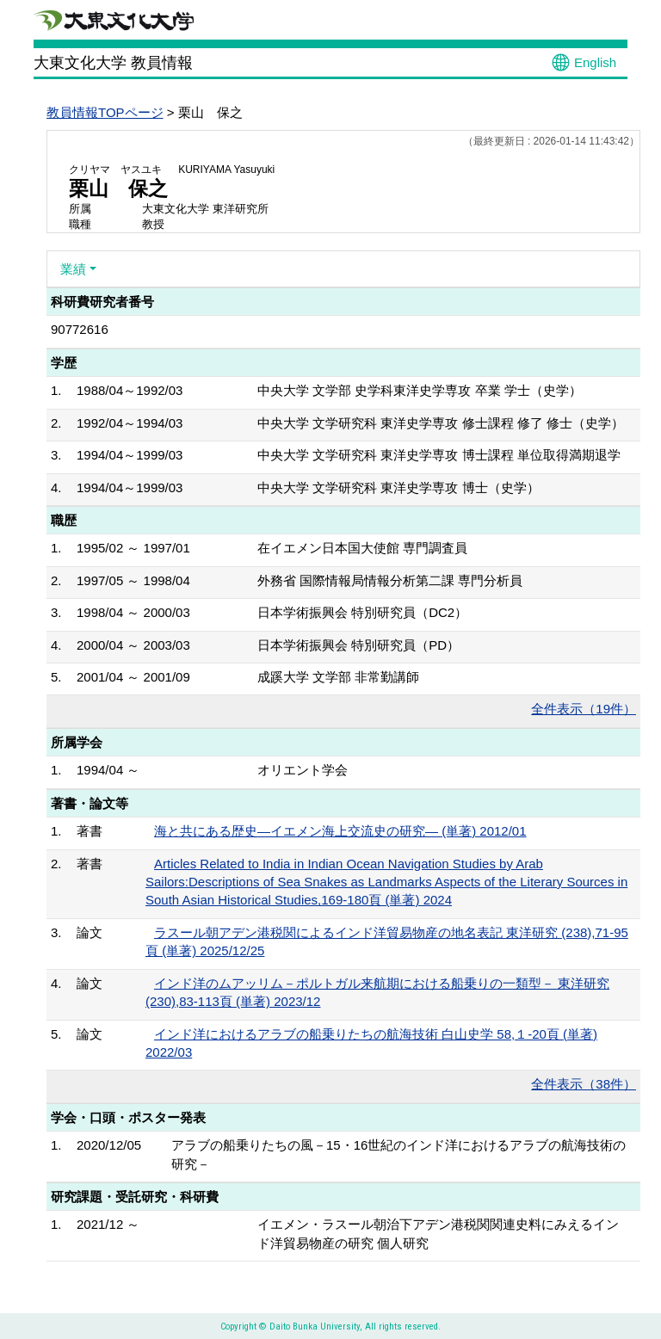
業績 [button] (73, 269)
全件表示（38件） (583, 1084)
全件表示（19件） (583, 708)
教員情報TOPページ (105, 112)
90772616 (79, 329)
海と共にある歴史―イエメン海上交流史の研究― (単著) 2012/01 (340, 831)
